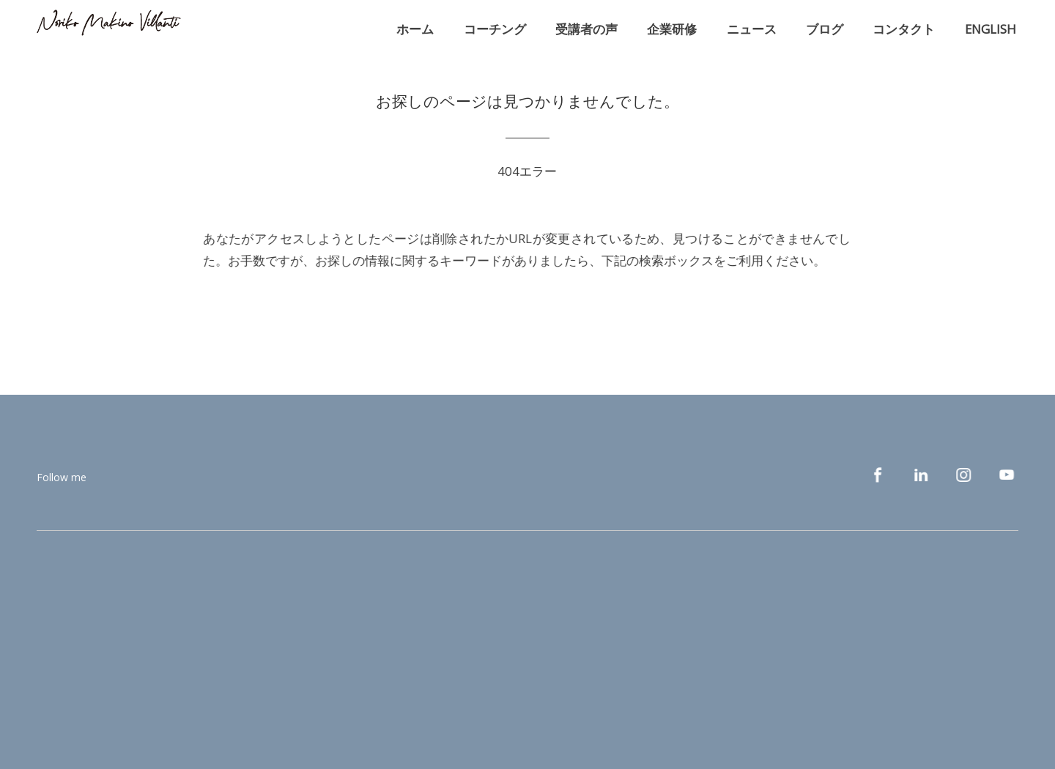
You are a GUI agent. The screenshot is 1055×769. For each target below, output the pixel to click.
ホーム (415, 29)
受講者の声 (586, 29)
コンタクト (904, 29)
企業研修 (672, 29)
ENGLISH (990, 29)
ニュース (752, 29)
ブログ (824, 29)
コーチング (495, 29)
